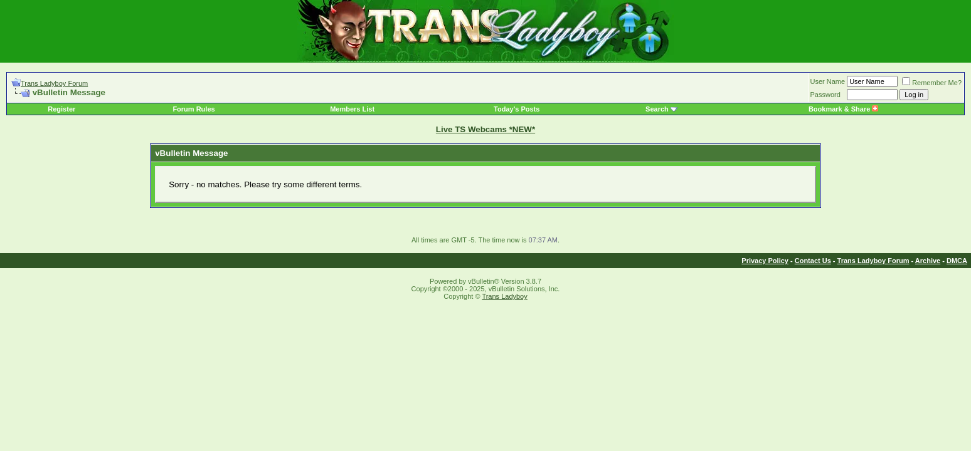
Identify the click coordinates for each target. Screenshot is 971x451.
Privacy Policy (764, 260)
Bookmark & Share (843, 109)
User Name (828, 81)
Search (657, 109)
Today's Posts (516, 109)
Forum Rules (193, 109)
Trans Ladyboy (504, 296)
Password (825, 94)
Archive (927, 260)
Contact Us (813, 260)
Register (61, 109)
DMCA (957, 260)
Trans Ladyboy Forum (54, 83)
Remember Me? (932, 82)
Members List (352, 109)
